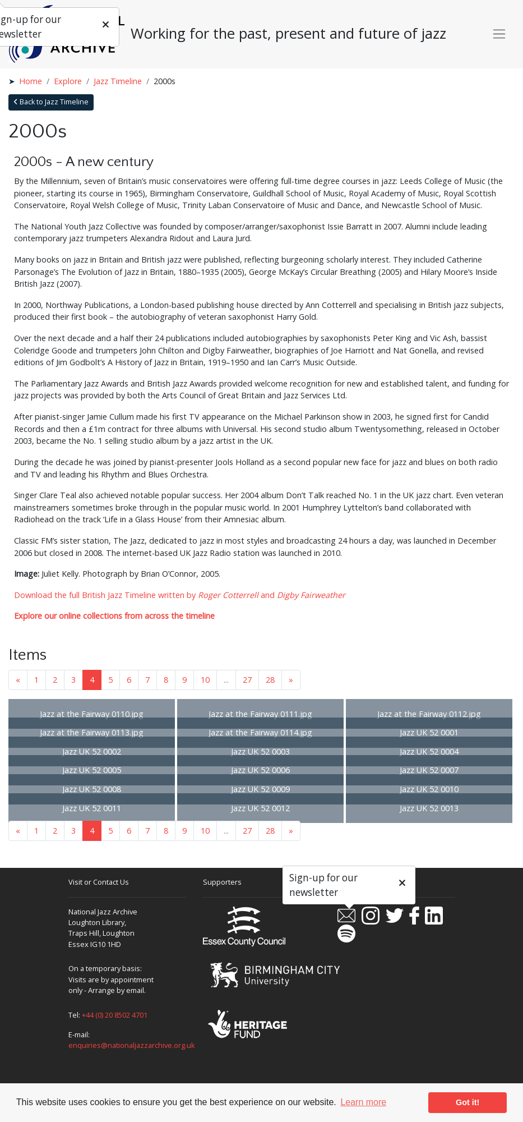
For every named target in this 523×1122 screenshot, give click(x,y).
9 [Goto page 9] (184, 679)
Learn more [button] (363, 1102)
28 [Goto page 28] (270, 679)
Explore (68, 81)
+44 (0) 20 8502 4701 (114, 1015)
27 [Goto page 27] (247, 679)
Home (30, 81)
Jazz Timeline (118, 81)
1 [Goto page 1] (36, 679)
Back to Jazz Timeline (51, 102)
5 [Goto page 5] (110, 679)
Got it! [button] (467, 1102)
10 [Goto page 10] (205, 679)
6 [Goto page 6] (129, 679)
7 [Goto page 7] (147, 679)
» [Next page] (291, 679)
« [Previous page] (18, 679)
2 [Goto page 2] (55, 679)
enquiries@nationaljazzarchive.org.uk (131, 1045)
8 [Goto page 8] (166, 679)
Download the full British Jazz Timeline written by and (179, 595)
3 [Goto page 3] (73, 679)
